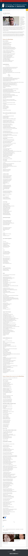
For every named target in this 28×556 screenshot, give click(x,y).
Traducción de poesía (5, 530)
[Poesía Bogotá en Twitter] (13, 553)
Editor (5, 14)
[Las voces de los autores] (16, 553)
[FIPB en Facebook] (11, 553)
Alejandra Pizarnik (5, 542)
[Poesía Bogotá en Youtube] (14, 553)
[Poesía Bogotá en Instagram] (17, 553)
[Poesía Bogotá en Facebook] (10, 553)
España (4, 9)
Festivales (10, 9)
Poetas (21, 9)
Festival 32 (7, 9)
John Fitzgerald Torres (17, 540)
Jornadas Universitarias (16, 9)
